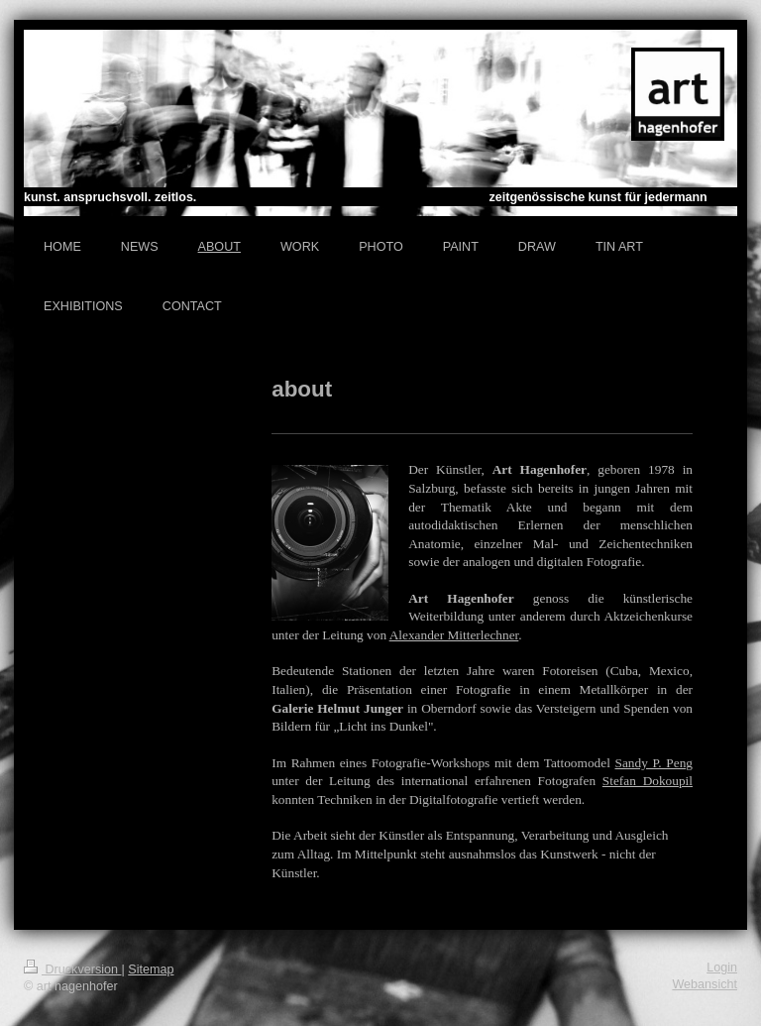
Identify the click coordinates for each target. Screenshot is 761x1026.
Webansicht (704, 984)
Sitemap (150, 969)
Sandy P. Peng (653, 762)
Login (722, 967)
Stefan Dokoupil (647, 780)
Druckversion (72, 969)
